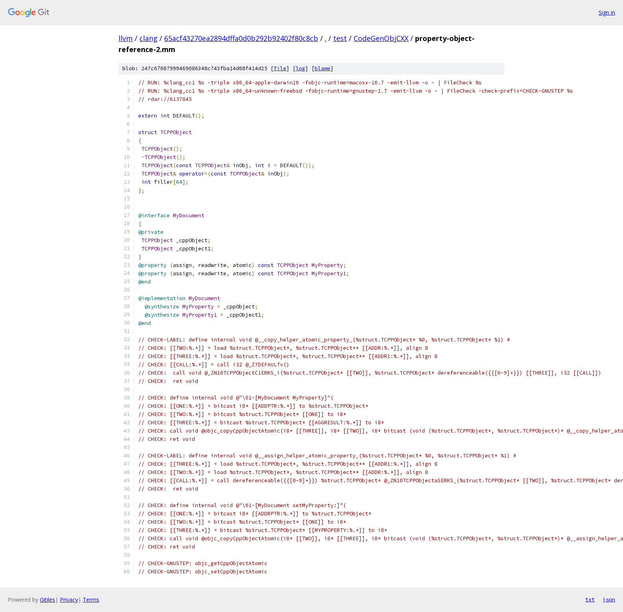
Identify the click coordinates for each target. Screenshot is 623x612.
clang (148, 38)
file (280, 68)
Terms (91, 599)
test (340, 38)
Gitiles (47, 599)
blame (322, 68)
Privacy (69, 599)
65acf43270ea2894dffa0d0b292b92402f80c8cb (241, 38)
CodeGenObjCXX (381, 38)
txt (590, 599)
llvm (126, 38)
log (300, 68)
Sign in (607, 12)
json (609, 599)
